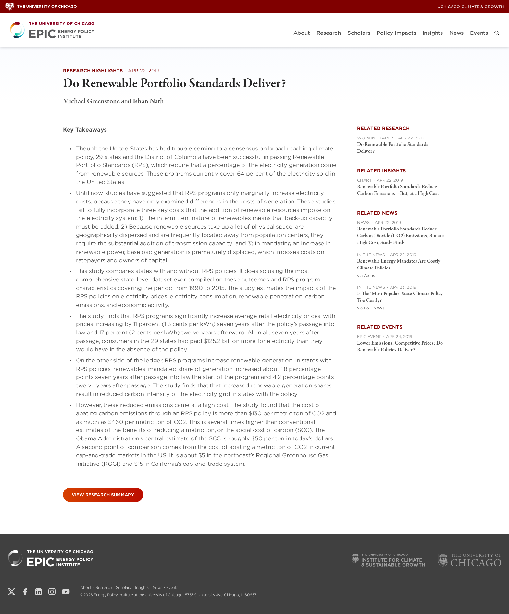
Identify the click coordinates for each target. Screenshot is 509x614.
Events (479, 33)
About (301, 33)
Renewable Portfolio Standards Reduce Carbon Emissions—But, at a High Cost (398, 190)
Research (329, 33)
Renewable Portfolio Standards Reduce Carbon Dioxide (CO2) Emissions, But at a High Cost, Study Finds (401, 236)
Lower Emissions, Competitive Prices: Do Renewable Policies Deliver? (400, 347)
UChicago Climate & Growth (470, 6)
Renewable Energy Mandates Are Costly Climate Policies (398, 265)
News (456, 33)
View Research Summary (103, 494)
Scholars (358, 33)
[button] (496, 33)
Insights (433, 33)
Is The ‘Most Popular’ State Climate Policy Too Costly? (400, 297)
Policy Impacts (396, 33)
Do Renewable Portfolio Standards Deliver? (392, 148)
